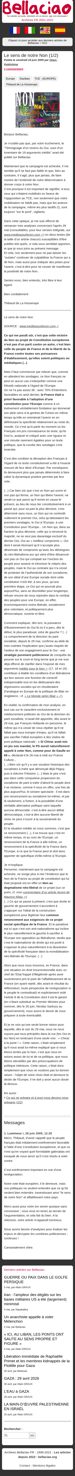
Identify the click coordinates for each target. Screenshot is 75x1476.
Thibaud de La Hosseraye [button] (21, 84)
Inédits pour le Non (32, 668)
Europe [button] (10, 78)
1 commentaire (13, 68)
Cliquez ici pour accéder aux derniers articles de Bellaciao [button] (37, 42)
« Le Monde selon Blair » (41, 696)
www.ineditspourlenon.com (22, 234)
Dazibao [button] (25, 78)
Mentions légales (44, 1465)
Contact (25, 1465)
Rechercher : (13, 1429)
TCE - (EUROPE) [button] (45, 78)
